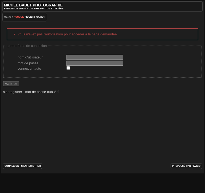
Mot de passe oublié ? (42, 92)
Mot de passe (28, 63)
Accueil (19, 17)
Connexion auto (29, 68)
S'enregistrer (12, 92)
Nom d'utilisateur (30, 57)
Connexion (12, 166)
